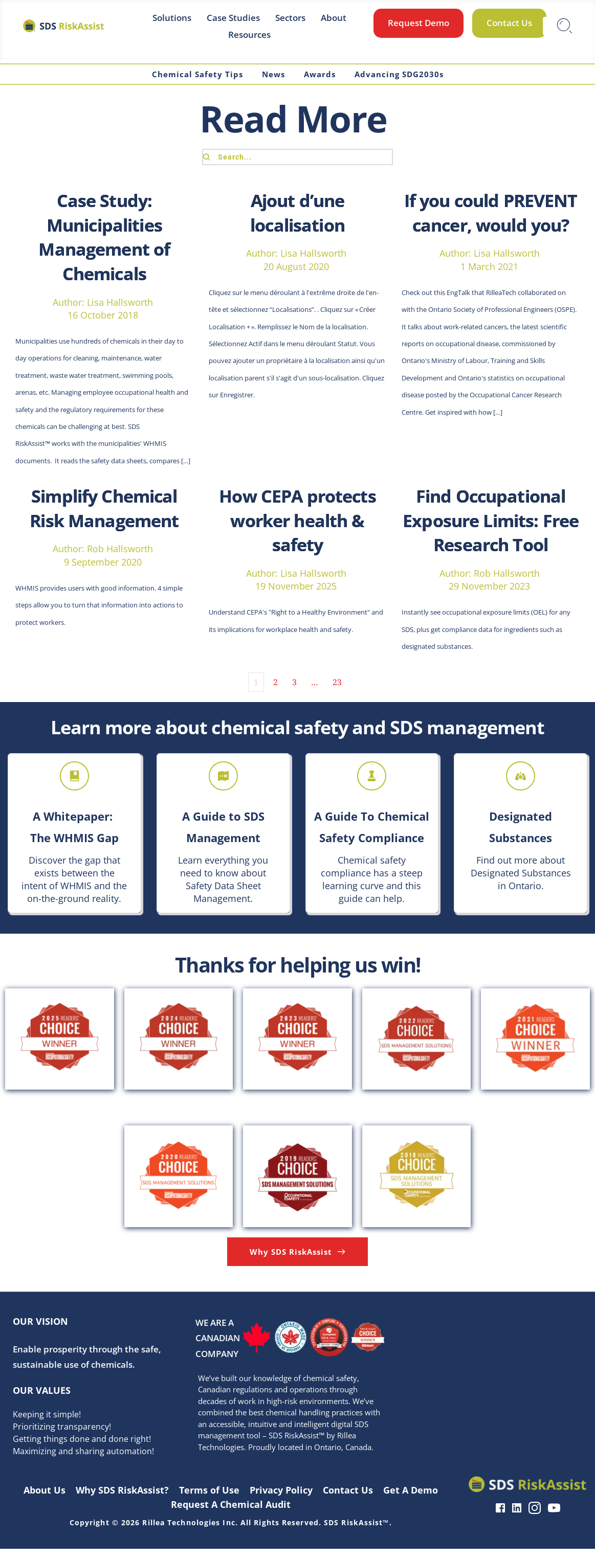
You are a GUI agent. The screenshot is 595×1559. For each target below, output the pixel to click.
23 (337, 691)
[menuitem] (172, 17)
